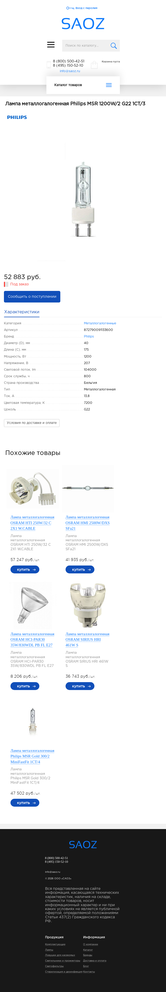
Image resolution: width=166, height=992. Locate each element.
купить (23, 569)
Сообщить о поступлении (32, 296)
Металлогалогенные (100, 323)
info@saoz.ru (70, 71)
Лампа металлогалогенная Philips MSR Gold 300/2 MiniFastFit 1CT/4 (32, 756)
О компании (90, 944)
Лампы (49, 950)
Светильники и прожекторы (62, 961)
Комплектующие (55, 944)
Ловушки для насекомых (60, 955)
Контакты (89, 972)
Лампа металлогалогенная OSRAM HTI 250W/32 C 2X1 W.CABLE (32, 522)
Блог (86, 966)
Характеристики (21, 312)
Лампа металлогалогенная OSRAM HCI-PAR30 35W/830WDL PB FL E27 (32, 639)
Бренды (87, 955)
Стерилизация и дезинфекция (63, 972)
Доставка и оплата (94, 961)
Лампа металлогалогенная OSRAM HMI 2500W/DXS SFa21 (88, 522)
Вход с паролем (86, 8)
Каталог (88, 950)
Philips (89, 336)
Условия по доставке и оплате (32, 422)
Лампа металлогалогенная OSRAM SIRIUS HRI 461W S (87, 639)
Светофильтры (54, 966)
